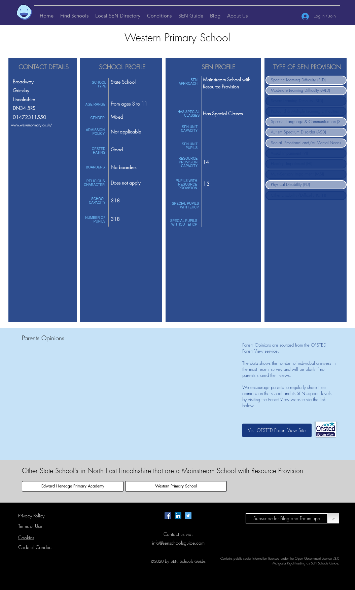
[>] (333, 518)
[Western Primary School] (176, 486)
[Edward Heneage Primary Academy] (72, 486)
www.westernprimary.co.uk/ (31, 125)
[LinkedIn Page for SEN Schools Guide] (178, 515)
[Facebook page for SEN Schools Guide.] (168, 515)
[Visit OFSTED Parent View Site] (277, 430)
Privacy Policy (31, 515)
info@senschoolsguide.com (178, 543)
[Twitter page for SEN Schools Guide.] (188, 515)
